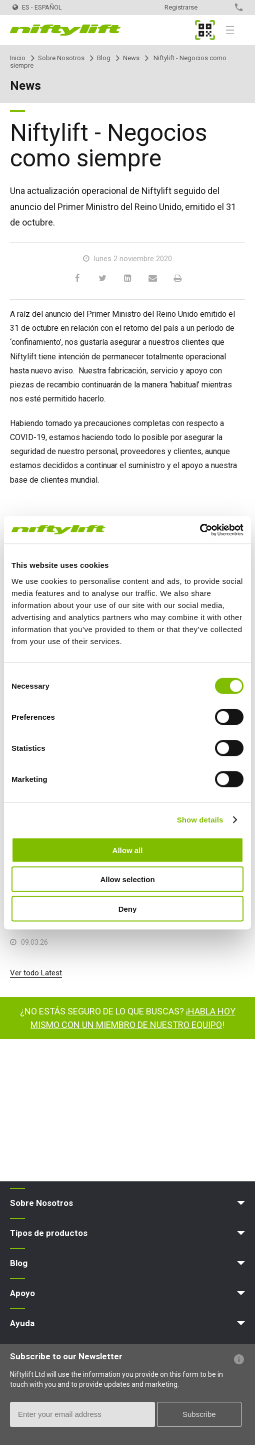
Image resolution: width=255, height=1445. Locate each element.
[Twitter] (102, 279)
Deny (127, 908)
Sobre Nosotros (61, 58)
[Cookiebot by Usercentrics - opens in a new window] (200, 529)
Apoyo (22, 1293)
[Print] (177, 279)
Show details (200, 819)
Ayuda (22, 1323)
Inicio (18, 58)
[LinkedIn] (127, 279)
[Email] (152, 279)
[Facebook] (77, 279)
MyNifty (205, 30)
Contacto (221, 7)
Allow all (127, 850)
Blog (103, 58)
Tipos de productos (49, 1233)
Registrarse (181, 7)
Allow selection (127, 879)
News (131, 58)
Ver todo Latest (36, 972)
